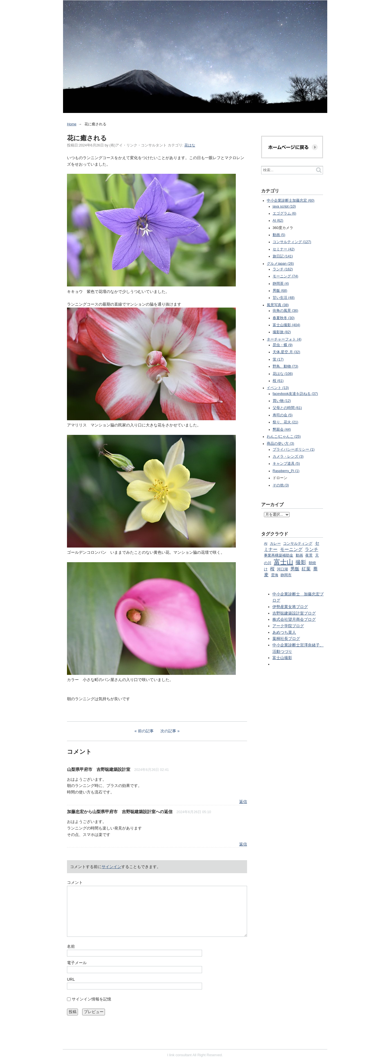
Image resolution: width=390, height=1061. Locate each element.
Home (72, 124)
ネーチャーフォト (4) (284, 339)
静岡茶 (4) (281, 284)
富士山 (283, 562)
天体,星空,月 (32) (286, 352)
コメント (75, 882)
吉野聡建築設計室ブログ (294, 613)
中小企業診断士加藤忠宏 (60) (290, 201)
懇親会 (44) (282, 429)
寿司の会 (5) (283, 415)
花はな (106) (283, 374)
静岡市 (286, 575)
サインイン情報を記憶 (91, 999)
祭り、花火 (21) (285, 422)
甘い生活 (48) (284, 298)
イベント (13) (278, 388)
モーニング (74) (285, 276)
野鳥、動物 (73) (285, 366)
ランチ (311, 549)
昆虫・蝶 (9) (283, 345)
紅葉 (306, 568)
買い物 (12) (282, 401)
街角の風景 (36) (285, 311)
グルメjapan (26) (280, 264)
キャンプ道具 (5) (286, 464)
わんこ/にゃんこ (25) (284, 437)
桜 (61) (278, 381)
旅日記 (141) (283, 256)
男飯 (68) (280, 291)
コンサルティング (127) (292, 242)
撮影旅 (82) (282, 332)
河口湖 (282, 569)
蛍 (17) (278, 359)
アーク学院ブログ (288, 626)
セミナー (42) (284, 249)
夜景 (309, 555)
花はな (189, 145)
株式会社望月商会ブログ (294, 619)
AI (265, 544)
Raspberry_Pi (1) (286, 471)
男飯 (294, 568)
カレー (275, 544)
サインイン (111, 866)
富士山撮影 (282, 657)
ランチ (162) (283, 269)
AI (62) (278, 221)
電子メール (77, 962)
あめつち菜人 (284, 632)
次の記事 (168, 731)
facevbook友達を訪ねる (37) (295, 394)
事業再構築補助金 (278, 555)
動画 (299, 555)
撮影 (300, 562)
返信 (243, 801)
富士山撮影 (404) (286, 325)
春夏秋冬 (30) (284, 318)
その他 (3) (281, 485)
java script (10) (284, 206)
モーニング (291, 549)
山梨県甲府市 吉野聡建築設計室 (98, 769)
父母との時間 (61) (287, 408)
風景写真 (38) (278, 305)
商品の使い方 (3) (280, 444)
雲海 (274, 575)
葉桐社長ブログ (286, 638)
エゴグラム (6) (284, 213)
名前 (71, 946)
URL (71, 979)
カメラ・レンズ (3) (288, 457)
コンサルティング (297, 544)
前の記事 (146, 731)
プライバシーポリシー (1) (294, 449)
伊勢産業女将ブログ (290, 606)
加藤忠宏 (75, 811)
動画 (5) (279, 235)
